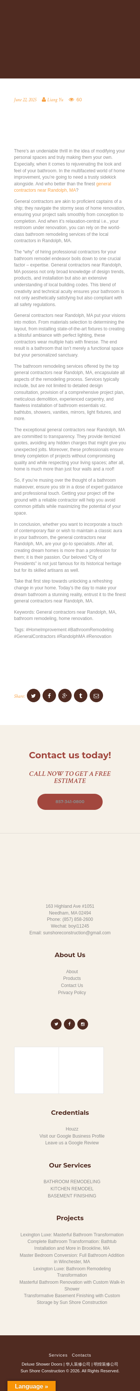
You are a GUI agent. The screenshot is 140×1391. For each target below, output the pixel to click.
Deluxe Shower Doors (42, 1364)
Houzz (72, 1129)
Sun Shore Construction (43, 1371)
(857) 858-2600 (77, 919)
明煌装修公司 (106, 1364)
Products (72, 978)
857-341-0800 (70, 801)
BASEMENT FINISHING (72, 1196)
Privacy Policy (72, 992)
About (72, 971)
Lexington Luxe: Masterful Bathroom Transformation (72, 1234)
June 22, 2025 (25, 100)
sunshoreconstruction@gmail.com (77, 932)
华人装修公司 (78, 1364)
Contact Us (72, 985)
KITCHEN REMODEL (71, 1188)
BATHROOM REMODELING (72, 1181)
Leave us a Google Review (72, 1142)
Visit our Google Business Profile (72, 1136)
